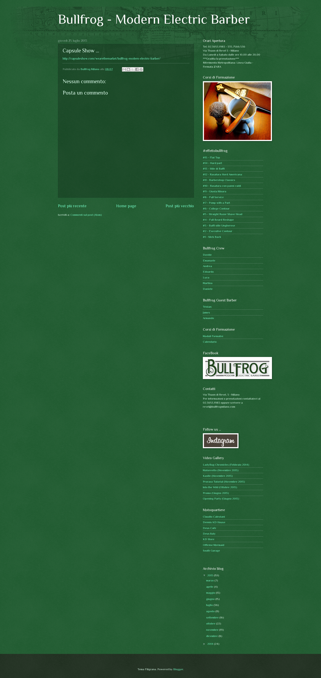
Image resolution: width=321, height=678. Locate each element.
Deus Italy (209, 533)
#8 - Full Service (213, 197)
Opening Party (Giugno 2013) (221, 498)
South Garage (211, 550)
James (206, 312)
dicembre (212, 636)
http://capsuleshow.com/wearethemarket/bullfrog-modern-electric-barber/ (111, 58)
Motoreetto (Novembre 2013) (221, 470)
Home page (126, 206)
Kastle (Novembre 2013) (218, 475)
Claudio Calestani (214, 516)
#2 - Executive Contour (217, 231)
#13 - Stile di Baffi (214, 168)
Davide (207, 254)
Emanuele (209, 260)
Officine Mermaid (213, 545)
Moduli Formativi (213, 336)
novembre (212, 629)
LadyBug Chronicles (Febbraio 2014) (226, 464)
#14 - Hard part (212, 163)
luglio (210, 605)
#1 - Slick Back (212, 236)
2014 (210, 643)
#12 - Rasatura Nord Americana (222, 174)
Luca (206, 277)
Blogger (178, 669)
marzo (210, 580)
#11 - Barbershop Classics (219, 180)
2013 (210, 575)
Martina (207, 283)
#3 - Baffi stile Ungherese (219, 225)
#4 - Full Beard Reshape (218, 219)
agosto (210, 611)
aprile (210, 586)
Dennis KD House (214, 522)
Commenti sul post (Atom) (86, 214)
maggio (211, 592)
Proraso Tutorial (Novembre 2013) (224, 481)
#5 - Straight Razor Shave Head (222, 214)
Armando (208, 318)
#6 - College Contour (216, 208)
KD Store (208, 539)
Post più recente (72, 206)
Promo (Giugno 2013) (216, 493)
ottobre (211, 623)
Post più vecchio (180, 206)
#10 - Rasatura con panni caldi (222, 185)
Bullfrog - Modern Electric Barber (154, 19)
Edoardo (208, 271)
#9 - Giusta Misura (214, 191)
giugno (210, 599)
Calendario (210, 341)
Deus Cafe (209, 528)
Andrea (207, 266)
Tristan (207, 306)
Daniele (208, 288)
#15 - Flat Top (211, 157)
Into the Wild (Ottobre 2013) (220, 487)
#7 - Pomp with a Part (216, 202)
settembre (212, 617)
